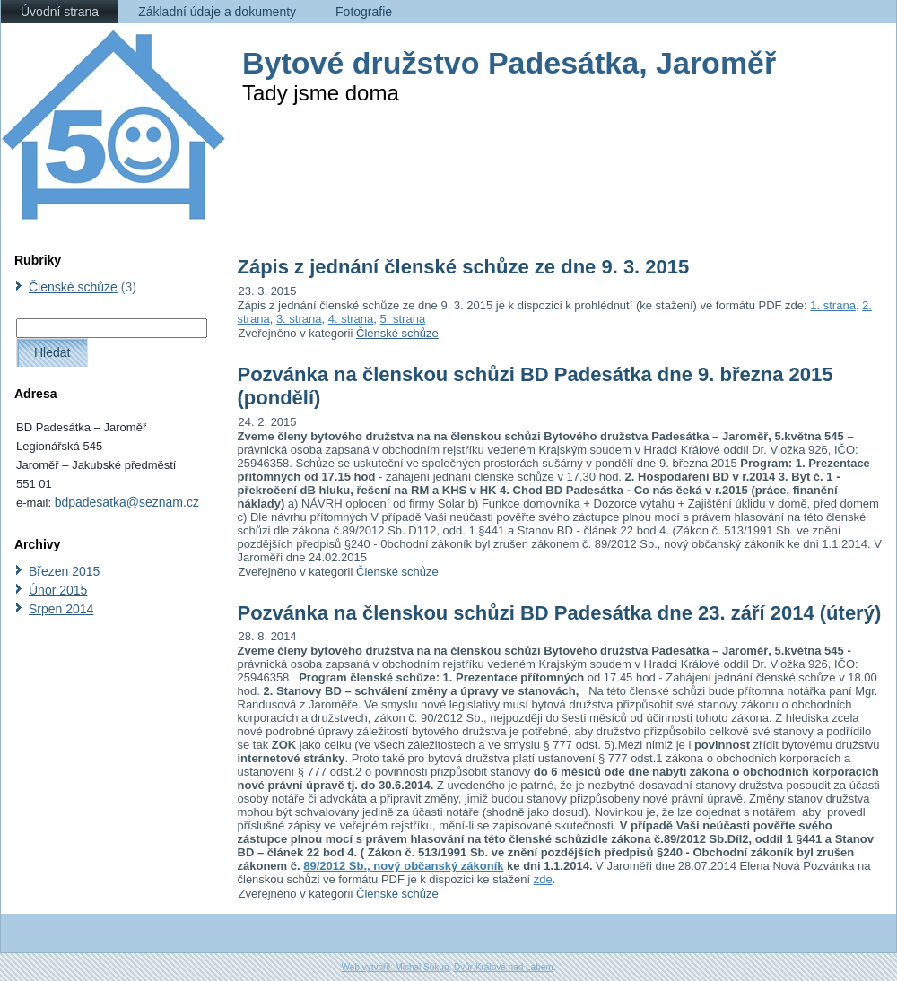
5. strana (403, 319)
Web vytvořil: (369, 967)
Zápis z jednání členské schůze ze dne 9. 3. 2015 (464, 267)
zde (543, 879)
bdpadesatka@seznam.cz (127, 502)
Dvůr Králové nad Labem (503, 967)
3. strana (299, 319)
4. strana (351, 319)
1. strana (833, 305)
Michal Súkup (421, 967)
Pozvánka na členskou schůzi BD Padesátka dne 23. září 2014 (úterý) (560, 613)
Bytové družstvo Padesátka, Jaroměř (509, 63)
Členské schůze (73, 287)
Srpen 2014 (61, 609)
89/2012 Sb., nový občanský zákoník (403, 865)
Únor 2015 (58, 590)
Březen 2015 (64, 571)
